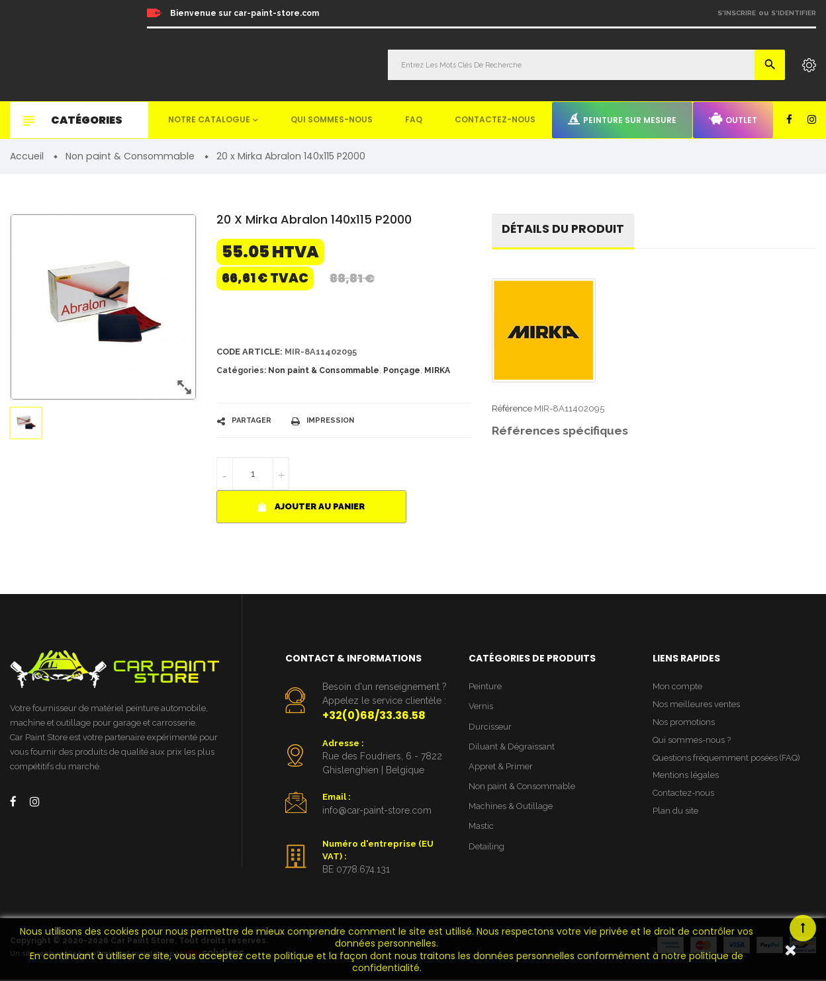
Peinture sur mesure (622, 119)
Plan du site (675, 813)
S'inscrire (736, 13)
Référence (512, 409)
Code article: (249, 352)
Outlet (733, 119)
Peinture (485, 687)
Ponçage (401, 371)
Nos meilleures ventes (696, 705)
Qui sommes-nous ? (692, 741)
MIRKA (437, 371)
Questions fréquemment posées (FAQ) (727, 759)
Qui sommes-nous (332, 119)
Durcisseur (490, 727)
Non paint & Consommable (323, 371)
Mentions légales (686, 778)
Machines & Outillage (511, 808)
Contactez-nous (495, 119)
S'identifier (793, 13)
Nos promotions (684, 723)
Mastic (481, 828)
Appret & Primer (501, 768)
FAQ (413, 119)
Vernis (481, 707)
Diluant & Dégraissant (512, 748)
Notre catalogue (209, 119)
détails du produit (564, 230)
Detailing (486, 848)
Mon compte (677, 687)
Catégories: (241, 371)
